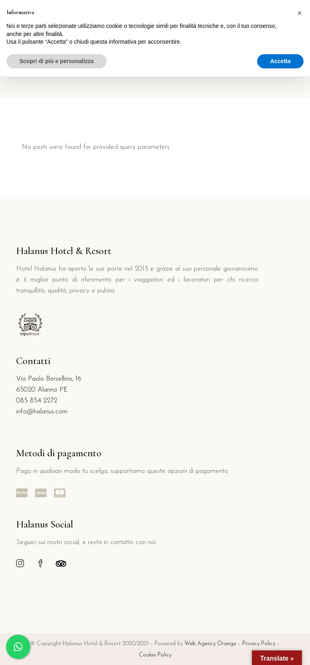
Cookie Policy (155, 655)
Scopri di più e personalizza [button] (56, 61)
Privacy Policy (259, 644)
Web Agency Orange (210, 644)
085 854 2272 (36, 400)
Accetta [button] (280, 61)
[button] (299, 12)
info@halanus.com (41, 411)
